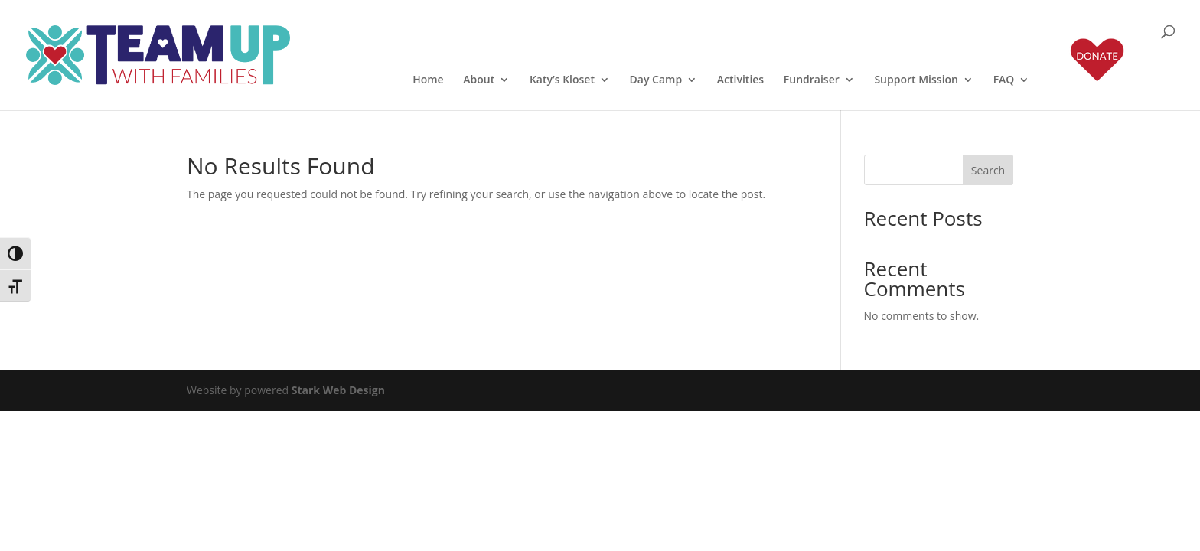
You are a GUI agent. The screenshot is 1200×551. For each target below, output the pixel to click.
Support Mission (916, 80)
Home (428, 80)
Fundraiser (812, 80)
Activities (740, 80)
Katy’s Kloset (562, 80)
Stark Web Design (338, 390)
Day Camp (656, 80)
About (478, 80)
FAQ (1004, 80)
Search (988, 170)
